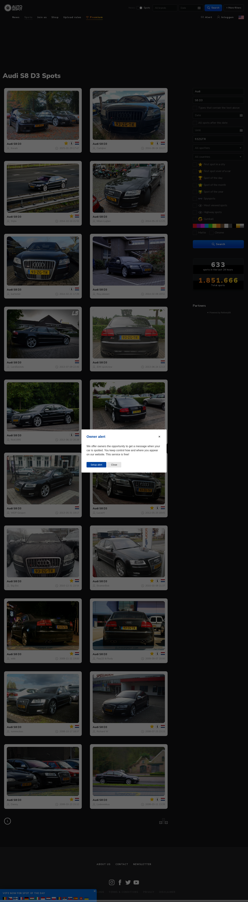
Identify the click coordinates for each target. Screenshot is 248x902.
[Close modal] (159, 436)
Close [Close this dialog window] (114, 464)
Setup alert (96, 464)
